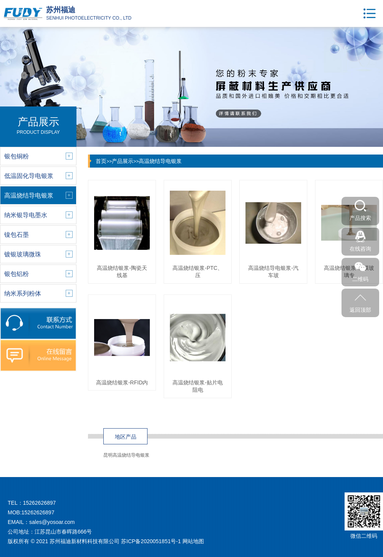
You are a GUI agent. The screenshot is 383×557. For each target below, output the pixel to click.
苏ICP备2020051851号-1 (151, 541)
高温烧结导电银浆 (160, 161)
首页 (101, 161)
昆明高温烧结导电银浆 (126, 455)
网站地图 (193, 541)
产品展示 (122, 161)
